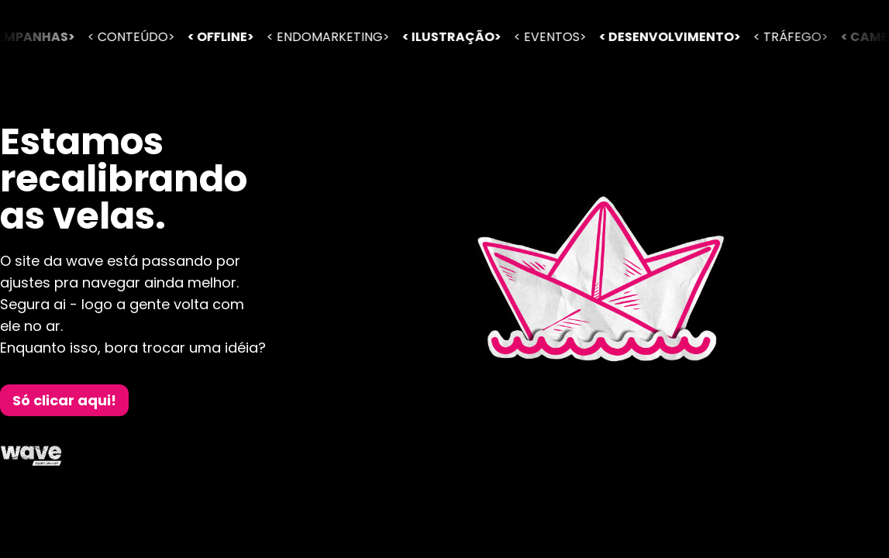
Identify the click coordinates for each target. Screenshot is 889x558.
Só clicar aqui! (64, 400)
